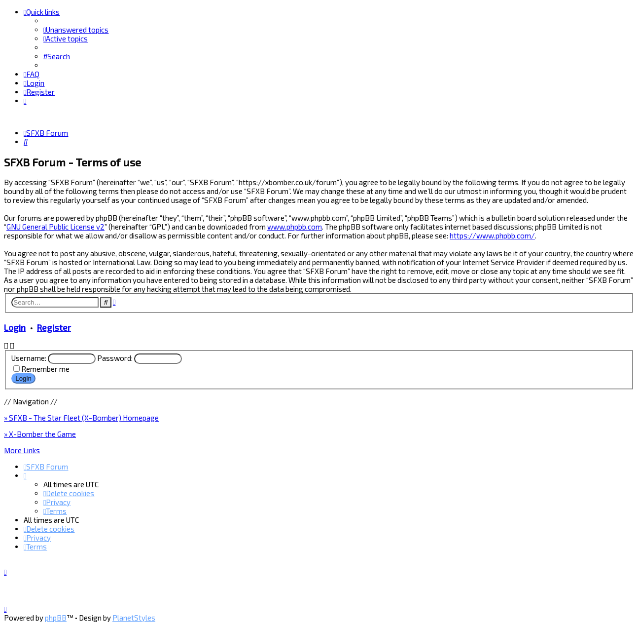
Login (15, 326)
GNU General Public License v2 (55, 226)
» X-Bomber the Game (40, 433)
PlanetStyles (133, 617)
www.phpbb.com (294, 226)
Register (54, 326)
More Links (22, 449)
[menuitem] (75, 29)
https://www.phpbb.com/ (492, 235)
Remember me (45, 368)
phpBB (56, 617)
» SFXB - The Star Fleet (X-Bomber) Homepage (81, 417)
